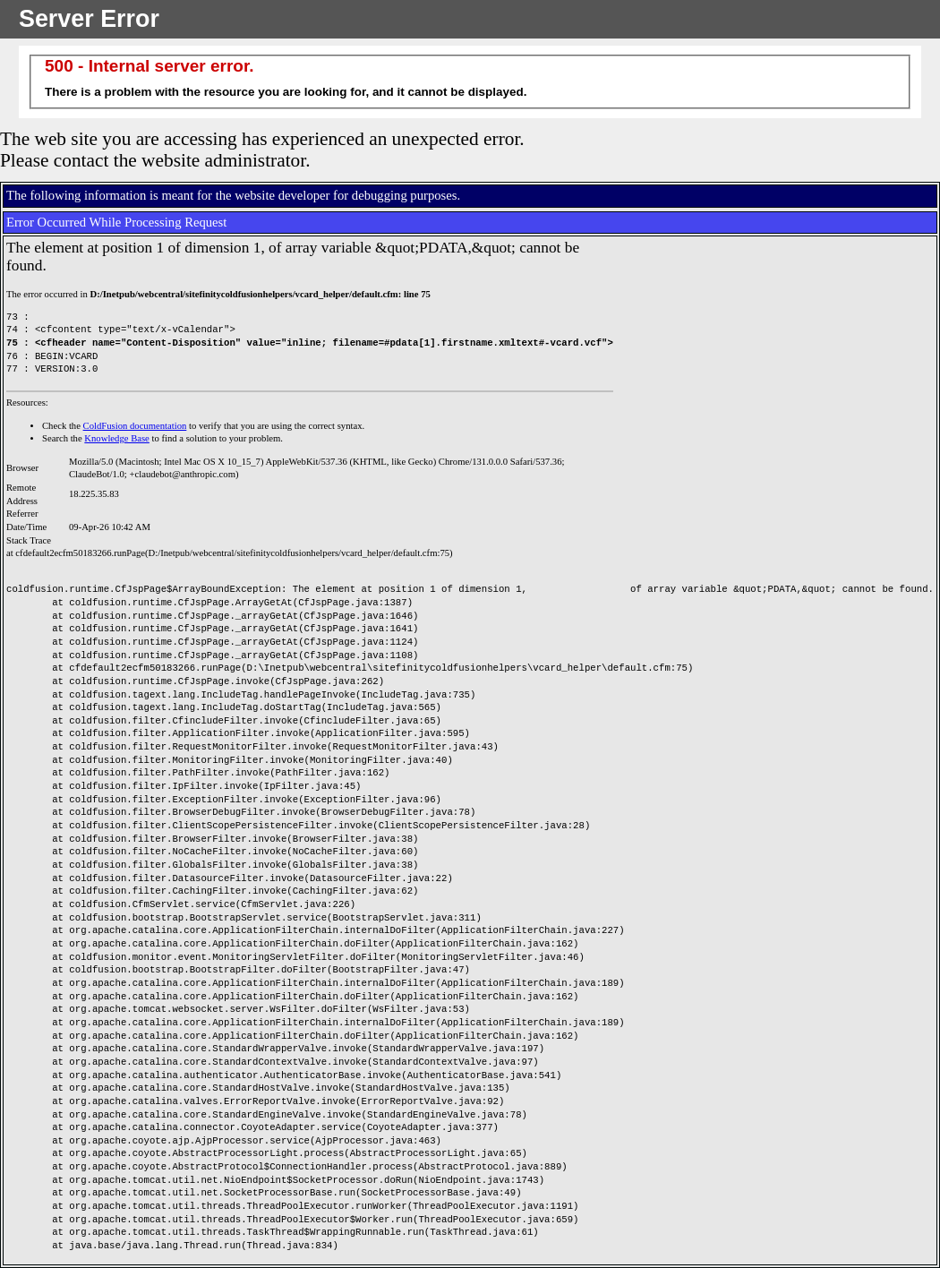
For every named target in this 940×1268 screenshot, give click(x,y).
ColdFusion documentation (135, 426)
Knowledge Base (117, 438)
